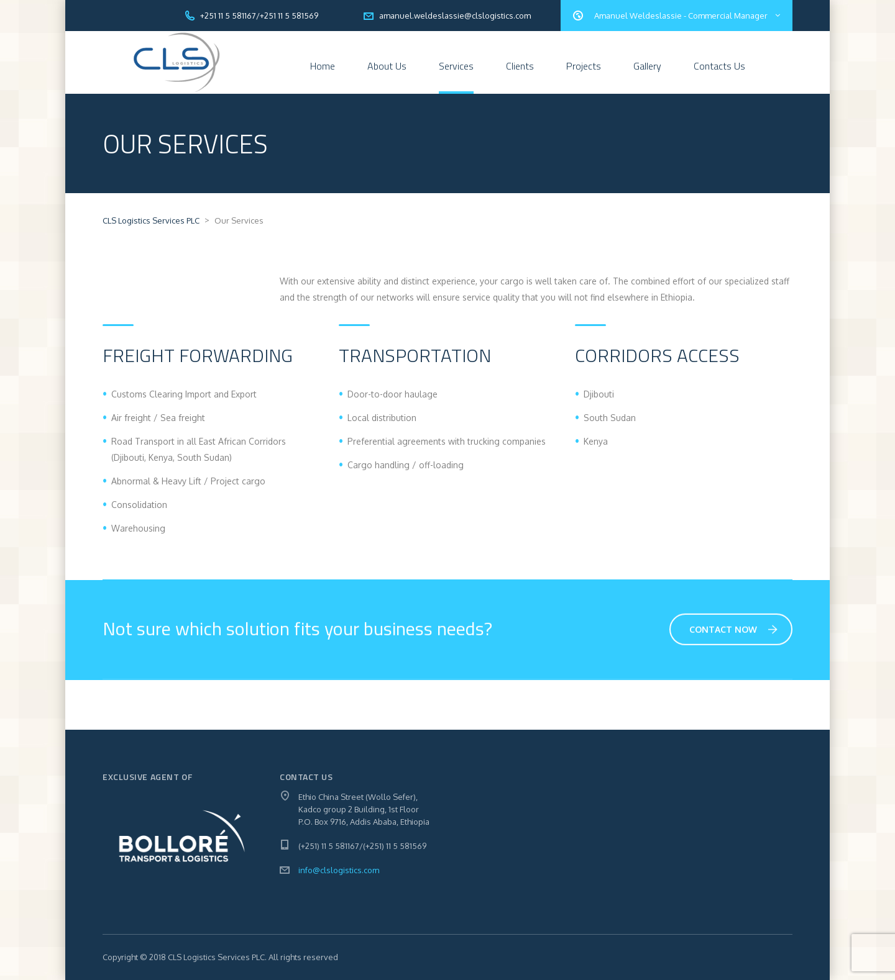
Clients (520, 65)
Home (322, 65)
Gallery (647, 65)
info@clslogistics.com (338, 870)
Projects (583, 65)
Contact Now (733, 630)
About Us (386, 65)
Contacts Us (719, 65)
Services (456, 65)
